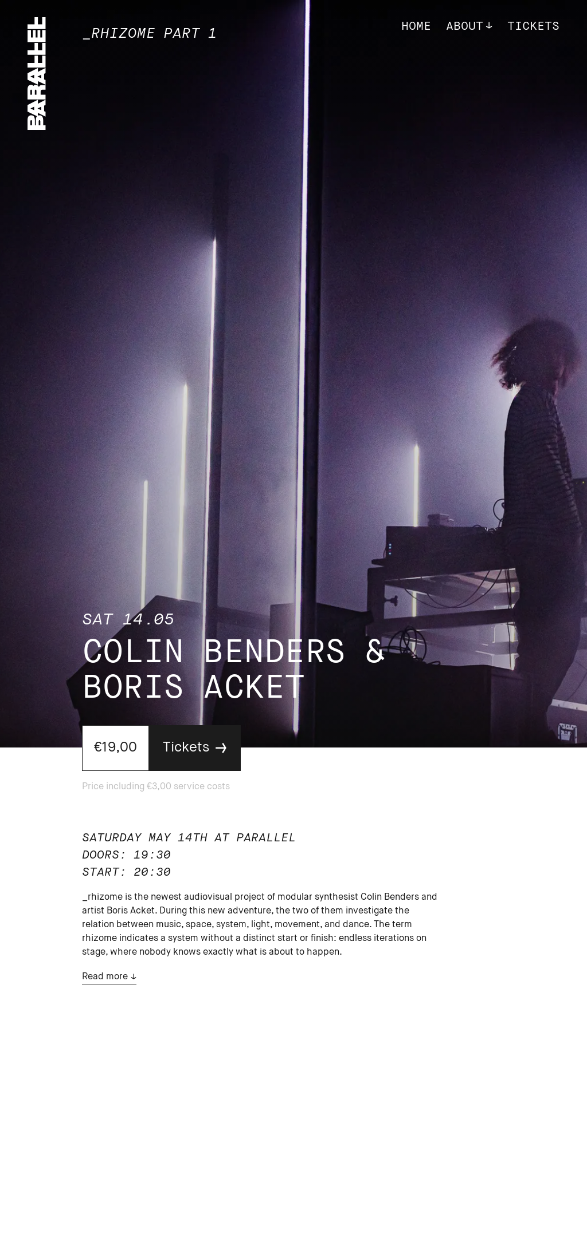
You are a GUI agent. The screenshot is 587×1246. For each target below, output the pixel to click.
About (464, 27)
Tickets (533, 27)
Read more (105, 977)
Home (416, 27)
